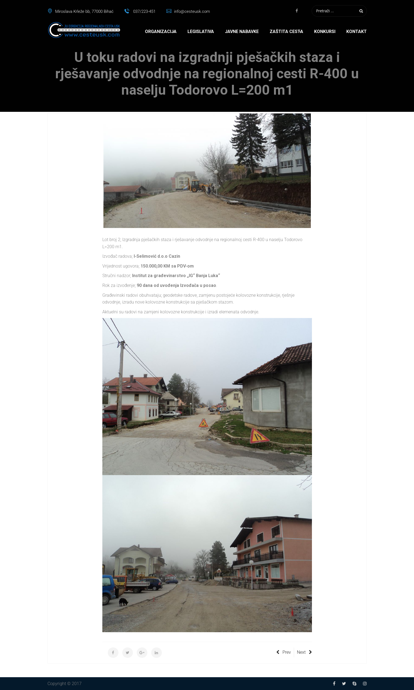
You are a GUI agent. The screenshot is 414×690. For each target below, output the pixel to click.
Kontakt (356, 31)
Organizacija (161, 31)
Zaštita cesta (286, 31)
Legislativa (200, 31)
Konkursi (324, 31)
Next (304, 652)
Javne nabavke (242, 31)
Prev (283, 652)
